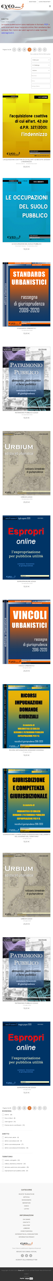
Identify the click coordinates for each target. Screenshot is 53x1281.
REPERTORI (26, 1203)
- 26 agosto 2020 (26, 667)
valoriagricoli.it (7, 33)
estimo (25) (8, 1114)
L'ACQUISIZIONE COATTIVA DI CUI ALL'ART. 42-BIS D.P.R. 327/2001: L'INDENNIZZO (26, 160)
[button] (40, 60)
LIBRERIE (26, 1228)
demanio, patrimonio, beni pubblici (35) (17, 1167)
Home (3, 21)
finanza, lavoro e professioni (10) (15, 1125)
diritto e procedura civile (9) (13, 1141)
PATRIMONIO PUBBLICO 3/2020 (26, 1003)
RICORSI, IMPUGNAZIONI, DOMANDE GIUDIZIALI (26, 750)
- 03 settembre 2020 (26, 414)
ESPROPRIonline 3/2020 (26, 1087)
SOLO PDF (26, 1225)
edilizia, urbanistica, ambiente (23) (15, 1164)
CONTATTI (26, 1222)
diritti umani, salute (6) (12, 1137)
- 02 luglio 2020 (26, 921)
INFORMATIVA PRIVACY (26, 1237)
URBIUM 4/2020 (26, 497)
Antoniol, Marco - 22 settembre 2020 (26, 163)
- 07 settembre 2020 (27, 330)
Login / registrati (44, 1)
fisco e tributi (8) (10, 1118)
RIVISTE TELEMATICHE (26, 1194)
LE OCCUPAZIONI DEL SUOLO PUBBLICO (26, 244)
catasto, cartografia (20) (12, 1160)
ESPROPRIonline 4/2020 (26, 581)
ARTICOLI (26, 1197)
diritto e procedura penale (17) (14, 1144)
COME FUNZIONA (26, 1231)
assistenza (31, 1)
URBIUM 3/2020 (26, 919)
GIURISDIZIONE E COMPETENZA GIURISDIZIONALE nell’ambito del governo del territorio (26, 835)
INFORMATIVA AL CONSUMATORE (26, 1234)
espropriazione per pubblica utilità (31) (16, 1171)
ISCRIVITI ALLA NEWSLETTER (26, 1260)
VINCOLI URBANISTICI (26, 666)
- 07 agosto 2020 (26, 752)
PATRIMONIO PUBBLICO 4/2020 (26, 413)
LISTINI (26, 1209)
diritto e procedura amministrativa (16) (16, 1148)
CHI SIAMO (26, 1219)
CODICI (26, 1206)
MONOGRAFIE (26, 1200)
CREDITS (26, 1276)
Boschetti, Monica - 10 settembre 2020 (26, 246)
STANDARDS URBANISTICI (26, 328)
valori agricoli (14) (10, 1121)
